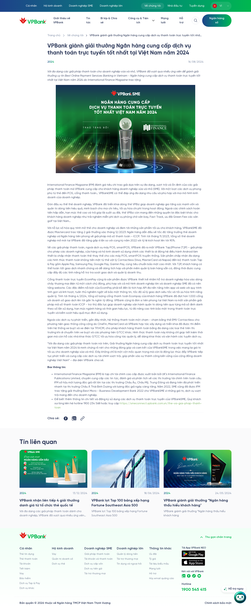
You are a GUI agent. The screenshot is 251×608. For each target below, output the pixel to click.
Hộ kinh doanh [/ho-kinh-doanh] (53, 5)
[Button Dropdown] (140, 20)
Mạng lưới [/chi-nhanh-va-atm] (165, 20)
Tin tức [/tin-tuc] (88, 20)
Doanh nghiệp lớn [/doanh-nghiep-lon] (111, 5)
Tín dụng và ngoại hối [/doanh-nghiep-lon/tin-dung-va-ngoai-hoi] (129, 564)
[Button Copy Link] (82, 418)
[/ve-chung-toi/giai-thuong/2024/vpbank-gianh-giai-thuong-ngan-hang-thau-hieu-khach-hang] (197, 484)
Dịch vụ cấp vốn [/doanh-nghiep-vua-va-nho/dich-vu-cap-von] (93, 564)
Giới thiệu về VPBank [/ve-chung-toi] (61, 20)
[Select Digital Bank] (216, 20)
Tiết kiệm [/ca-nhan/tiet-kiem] (25, 568)
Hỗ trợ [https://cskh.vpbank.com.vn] (152, 573)
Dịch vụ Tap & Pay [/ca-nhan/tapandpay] (30, 583)
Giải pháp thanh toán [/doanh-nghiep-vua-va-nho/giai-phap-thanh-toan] (97, 554)
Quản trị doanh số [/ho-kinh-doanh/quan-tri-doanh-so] (62, 559)
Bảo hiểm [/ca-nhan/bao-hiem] (25, 578)
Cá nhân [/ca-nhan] (31, 5)
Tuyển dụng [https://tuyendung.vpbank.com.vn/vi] (196, 5)
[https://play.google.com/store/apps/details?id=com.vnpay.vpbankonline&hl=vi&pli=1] (193, 553)
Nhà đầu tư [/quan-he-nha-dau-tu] (175, 5)
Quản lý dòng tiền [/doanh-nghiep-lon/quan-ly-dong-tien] (127, 554)
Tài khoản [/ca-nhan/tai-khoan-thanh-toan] (25, 564)
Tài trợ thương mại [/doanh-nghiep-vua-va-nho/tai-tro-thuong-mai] (95, 573)
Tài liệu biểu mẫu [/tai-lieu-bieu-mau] (159, 564)
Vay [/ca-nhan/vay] (22, 573)
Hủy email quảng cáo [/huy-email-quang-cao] (161, 578)
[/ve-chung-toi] (75, 35)
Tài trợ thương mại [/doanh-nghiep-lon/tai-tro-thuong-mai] (127, 559)
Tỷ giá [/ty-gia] (152, 559)
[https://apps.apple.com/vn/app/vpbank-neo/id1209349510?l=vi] (193, 562)
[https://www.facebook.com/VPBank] (189, 576)
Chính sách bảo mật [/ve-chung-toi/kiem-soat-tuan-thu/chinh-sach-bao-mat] (218, 603)
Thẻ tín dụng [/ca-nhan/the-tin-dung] (27, 554)
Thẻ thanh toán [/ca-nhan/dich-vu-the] (28, 559)
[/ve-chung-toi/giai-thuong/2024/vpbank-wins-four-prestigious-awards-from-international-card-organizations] (53, 484)
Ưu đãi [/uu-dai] (153, 554)
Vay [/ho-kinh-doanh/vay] (54, 554)
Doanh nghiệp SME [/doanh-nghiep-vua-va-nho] (81, 5)
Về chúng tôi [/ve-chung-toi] (152, 5)
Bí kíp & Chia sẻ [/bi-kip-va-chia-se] (109, 20)
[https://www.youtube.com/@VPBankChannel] (199, 576)
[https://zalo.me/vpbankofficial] (183, 576)
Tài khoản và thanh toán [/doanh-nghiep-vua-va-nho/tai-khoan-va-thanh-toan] (98, 559)
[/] (33, 21)
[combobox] (221, 6)
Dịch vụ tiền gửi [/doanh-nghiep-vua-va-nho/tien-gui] (93, 568)
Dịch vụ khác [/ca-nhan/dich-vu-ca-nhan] (27, 588)
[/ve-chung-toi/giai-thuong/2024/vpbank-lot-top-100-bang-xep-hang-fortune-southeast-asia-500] (125, 484)
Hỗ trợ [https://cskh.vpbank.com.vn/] (181, 20)
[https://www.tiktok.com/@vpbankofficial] (194, 576)
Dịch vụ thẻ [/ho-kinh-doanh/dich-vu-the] (58, 564)
